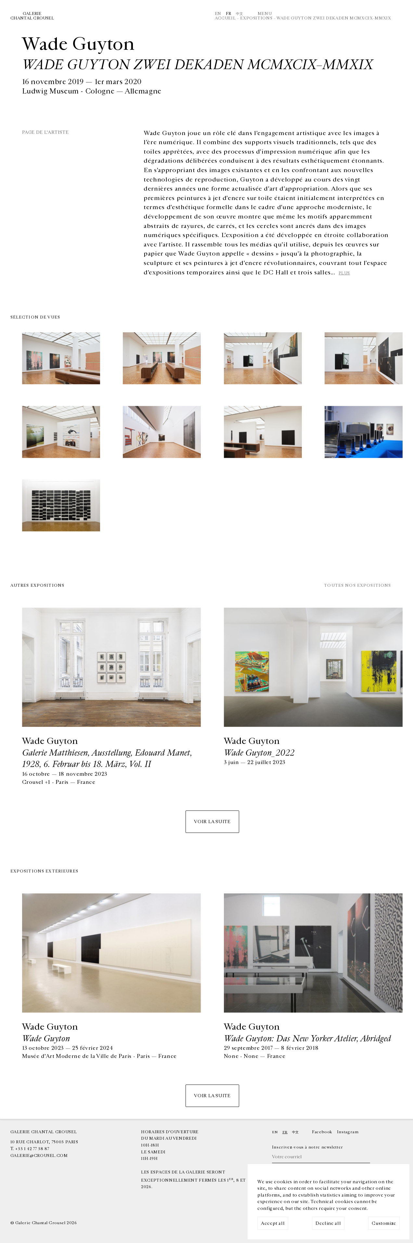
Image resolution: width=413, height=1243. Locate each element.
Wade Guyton (46, 1038)
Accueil (225, 18)
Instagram (348, 1132)
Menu (265, 13)
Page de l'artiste (45, 132)
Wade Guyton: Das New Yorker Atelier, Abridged (307, 1038)
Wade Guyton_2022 (259, 752)
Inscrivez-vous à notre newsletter (307, 1147)
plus (344, 273)
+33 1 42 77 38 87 (32, 1149)
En (218, 13)
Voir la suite (212, 821)
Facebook (322, 1132)
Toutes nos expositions (357, 586)
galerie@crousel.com (39, 1155)
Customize (384, 1223)
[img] (61, 359)
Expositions (256, 18)
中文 (239, 13)
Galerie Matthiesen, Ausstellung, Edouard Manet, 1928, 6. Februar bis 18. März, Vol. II (107, 758)
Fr (228, 13)
